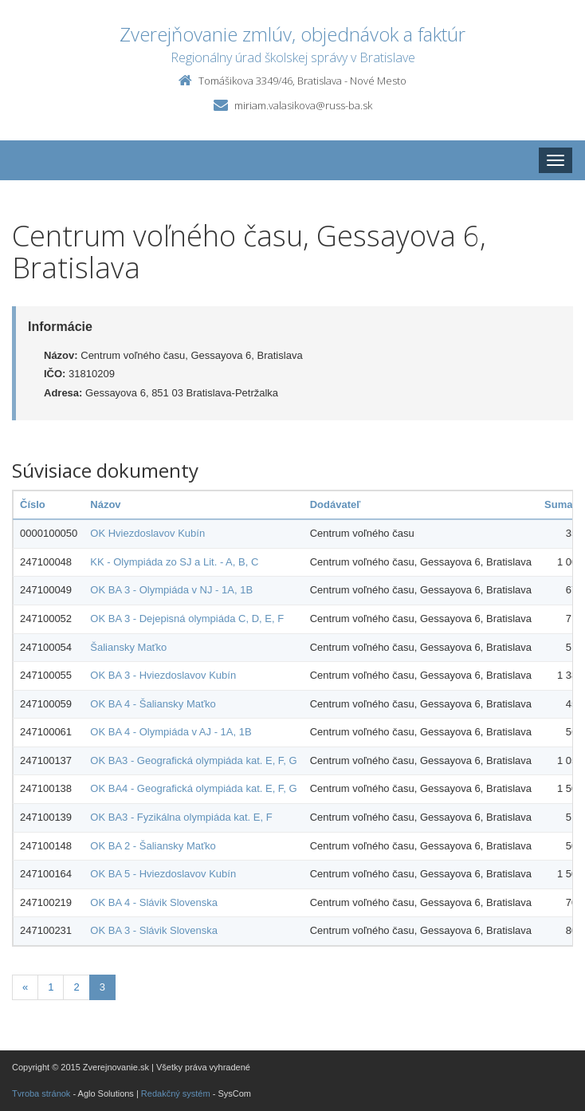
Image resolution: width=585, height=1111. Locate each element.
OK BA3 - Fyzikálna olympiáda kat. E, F (181, 817)
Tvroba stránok (41, 1093)
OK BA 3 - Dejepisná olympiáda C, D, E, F (187, 618)
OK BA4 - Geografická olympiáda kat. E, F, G (193, 788)
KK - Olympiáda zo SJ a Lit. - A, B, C (174, 562)
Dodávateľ (335, 504)
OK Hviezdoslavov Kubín (147, 533)
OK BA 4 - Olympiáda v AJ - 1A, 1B (170, 732)
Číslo (32, 504)
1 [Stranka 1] (50, 987)
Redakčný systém (175, 1093)
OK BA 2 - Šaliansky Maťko (152, 846)
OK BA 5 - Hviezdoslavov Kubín (163, 874)
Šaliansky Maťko (128, 647)
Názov (105, 504)
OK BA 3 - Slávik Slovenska (154, 930)
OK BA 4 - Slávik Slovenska (154, 902)
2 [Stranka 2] (76, 987)
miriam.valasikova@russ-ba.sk (303, 105)
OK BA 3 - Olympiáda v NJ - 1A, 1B (171, 590)
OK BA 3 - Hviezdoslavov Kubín (163, 675)
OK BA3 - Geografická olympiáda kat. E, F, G (193, 760)
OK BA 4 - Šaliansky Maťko (152, 704)
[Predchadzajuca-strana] (25, 988)
